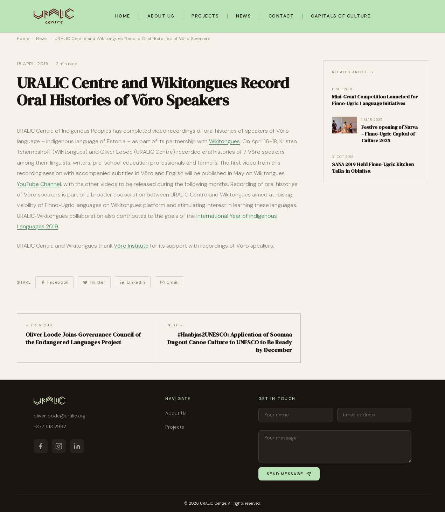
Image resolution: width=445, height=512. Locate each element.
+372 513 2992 (50, 427)
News (243, 16)
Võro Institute (131, 245)
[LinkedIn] (77, 446)
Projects (205, 16)
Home (122, 16)
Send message (289, 474)
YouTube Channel (39, 184)
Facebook (55, 282)
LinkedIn (132, 282)
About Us (160, 16)
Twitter (94, 282)
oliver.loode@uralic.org (59, 416)
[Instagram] (59, 446)
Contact (281, 16)
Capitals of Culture (340, 16)
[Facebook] (41, 446)
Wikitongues (224, 141)
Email (169, 282)
